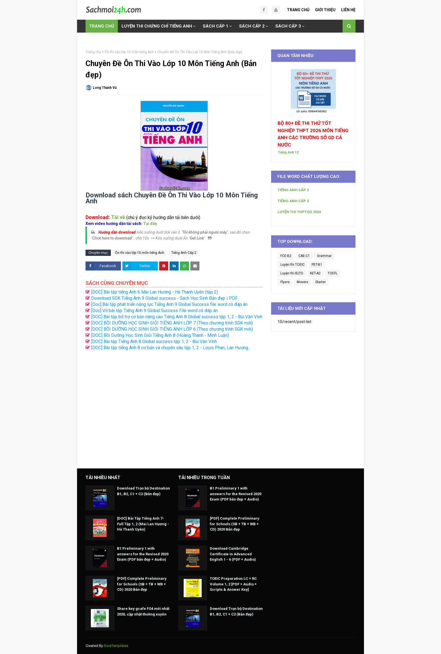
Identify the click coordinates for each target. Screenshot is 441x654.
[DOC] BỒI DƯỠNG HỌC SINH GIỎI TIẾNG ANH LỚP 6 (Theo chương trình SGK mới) (172, 329)
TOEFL (333, 273)
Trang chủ (93, 52)
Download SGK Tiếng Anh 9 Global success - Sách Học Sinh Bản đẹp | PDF (164, 298)
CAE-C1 (304, 256)
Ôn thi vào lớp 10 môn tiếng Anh (129, 52)
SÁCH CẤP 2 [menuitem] (252, 26)
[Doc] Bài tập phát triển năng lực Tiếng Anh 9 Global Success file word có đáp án (169, 304)
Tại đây (150, 223)
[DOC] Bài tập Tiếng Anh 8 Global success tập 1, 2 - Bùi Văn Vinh (154, 341)
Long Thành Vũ (105, 88)
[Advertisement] (174, 406)
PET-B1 (317, 265)
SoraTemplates (116, 646)
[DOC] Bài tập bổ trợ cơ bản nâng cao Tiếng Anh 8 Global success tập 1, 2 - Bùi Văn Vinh (176, 316)
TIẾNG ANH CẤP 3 (293, 201)
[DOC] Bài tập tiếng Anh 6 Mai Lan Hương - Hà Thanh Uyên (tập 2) (154, 292)
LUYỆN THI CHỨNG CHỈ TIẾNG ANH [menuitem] (157, 26)
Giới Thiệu (325, 10)
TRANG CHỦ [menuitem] (101, 26)
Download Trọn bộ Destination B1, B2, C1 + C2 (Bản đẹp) (143, 491)
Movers (302, 282)
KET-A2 (315, 273)
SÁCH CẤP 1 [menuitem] (215, 26)
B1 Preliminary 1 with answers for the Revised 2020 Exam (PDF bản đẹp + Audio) (142, 553)
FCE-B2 (285, 256)
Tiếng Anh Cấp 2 (183, 253)
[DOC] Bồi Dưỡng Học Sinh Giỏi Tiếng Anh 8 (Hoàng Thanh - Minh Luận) (160, 335)
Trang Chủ (298, 10)
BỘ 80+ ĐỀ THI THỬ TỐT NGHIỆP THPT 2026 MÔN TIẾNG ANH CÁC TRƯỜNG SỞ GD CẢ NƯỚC (313, 134)
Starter (320, 282)
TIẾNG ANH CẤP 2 (293, 190)
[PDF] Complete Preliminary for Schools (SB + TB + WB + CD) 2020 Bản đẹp (141, 584)
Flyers (285, 282)
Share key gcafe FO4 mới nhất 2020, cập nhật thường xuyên (143, 611)
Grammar (324, 256)
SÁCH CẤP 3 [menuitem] (288, 26)
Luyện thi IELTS (291, 273)
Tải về (118, 217)
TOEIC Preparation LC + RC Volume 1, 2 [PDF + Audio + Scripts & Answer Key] (233, 584)
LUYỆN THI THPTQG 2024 (299, 212)
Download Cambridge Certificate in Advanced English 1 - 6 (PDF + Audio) (233, 553)
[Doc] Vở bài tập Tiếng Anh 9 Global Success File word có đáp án (154, 310)
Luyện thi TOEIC (292, 265)
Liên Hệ (348, 10)
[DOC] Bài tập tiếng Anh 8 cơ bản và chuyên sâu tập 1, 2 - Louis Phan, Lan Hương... (171, 347)
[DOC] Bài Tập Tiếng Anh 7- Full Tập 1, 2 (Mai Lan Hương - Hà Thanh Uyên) (143, 523)
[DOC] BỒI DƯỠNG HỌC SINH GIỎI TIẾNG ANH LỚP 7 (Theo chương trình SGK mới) (172, 323)
